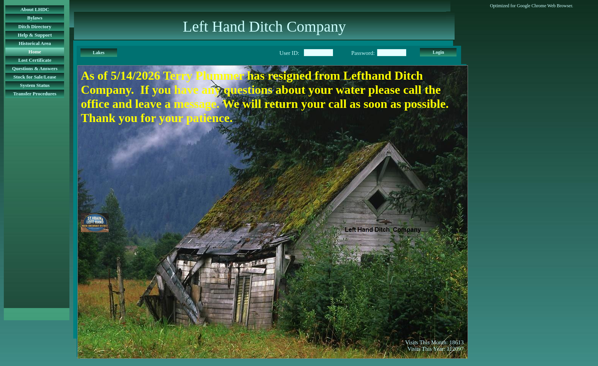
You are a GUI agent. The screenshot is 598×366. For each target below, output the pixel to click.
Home (35, 52)
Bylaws (34, 18)
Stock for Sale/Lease (34, 77)
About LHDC (34, 9)
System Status (35, 85)
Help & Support (35, 35)
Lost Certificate (34, 60)
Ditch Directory (34, 26)
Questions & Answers (35, 68)
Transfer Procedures (34, 93)
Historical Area (35, 43)
